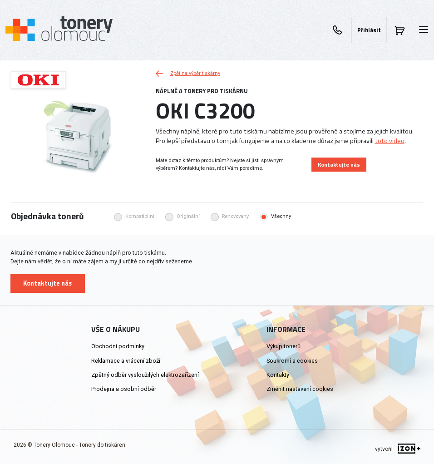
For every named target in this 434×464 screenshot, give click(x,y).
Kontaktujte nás (339, 164)
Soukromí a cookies (292, 360)
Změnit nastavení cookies (299, 388)
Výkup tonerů (283, 346)
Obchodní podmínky (117, 346)
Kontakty (277, 374)
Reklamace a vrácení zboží (125, 360)
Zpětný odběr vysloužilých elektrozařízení (145, 374)
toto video (389, 141)
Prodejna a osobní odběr (123, 388)
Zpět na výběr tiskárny (188, 73)
